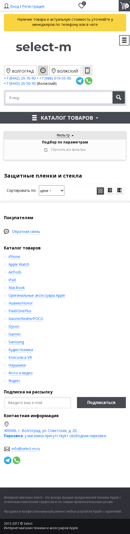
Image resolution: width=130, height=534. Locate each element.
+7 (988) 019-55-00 (55, 78)
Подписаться (101, 402)
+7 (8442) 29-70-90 (20, 78)
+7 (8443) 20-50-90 (20, 83)
